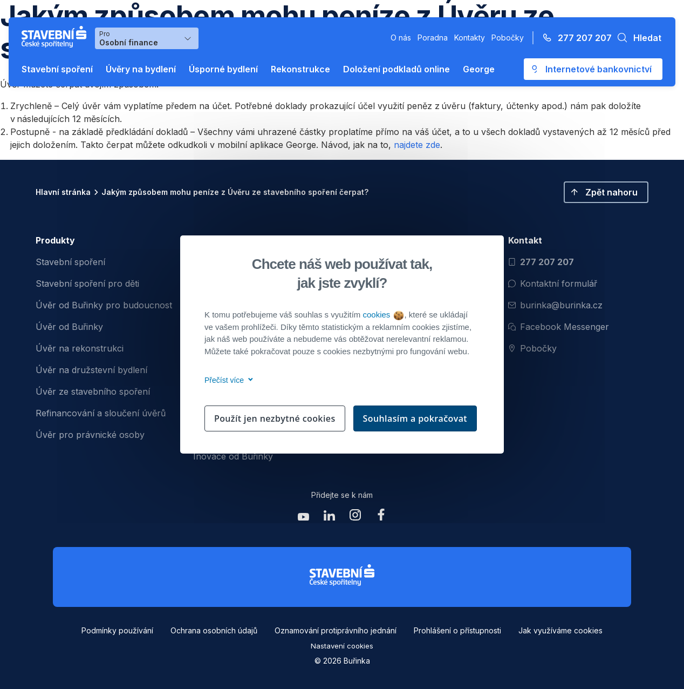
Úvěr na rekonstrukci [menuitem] (80, 348)
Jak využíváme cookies (560, 630)
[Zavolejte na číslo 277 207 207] (574, 38)
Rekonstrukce (300, 69)
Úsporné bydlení (223, 69)
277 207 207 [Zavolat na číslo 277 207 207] (541, 261)
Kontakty (469, 37)
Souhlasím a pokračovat (415, 418)
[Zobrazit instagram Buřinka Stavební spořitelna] (355, 517)
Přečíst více (226, 380)
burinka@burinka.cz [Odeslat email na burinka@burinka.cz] (555, 305)
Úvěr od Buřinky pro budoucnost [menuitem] (104, 305)
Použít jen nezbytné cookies (275, 418)
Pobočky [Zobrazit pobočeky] (532, 348)
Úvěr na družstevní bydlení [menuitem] (91, 369)
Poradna (433, 37)
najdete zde (417, 144)
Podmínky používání (117, 630)
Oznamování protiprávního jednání (335, 630)
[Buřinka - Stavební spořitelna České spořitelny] (56, 37)
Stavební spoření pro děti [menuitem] (87, 283)
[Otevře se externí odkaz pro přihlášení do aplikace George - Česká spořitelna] (593, 69)
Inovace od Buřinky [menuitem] (233, 456)
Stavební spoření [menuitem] (70, 261)
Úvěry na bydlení (141, 69)
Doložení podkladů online (396, 69)
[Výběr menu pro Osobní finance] (147, 38)
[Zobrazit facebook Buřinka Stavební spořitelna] (381, 517)
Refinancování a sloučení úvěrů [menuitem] (101, 413)
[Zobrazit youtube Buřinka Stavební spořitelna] (303, 517)
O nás (401, 37)
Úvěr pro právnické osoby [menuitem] (90, 434)
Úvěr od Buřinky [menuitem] (69, 326)
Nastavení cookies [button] (342, 645)
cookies (382, 314)
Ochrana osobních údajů (213, 630)
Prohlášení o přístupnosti (457, 630)
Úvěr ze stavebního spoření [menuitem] (93, 391)
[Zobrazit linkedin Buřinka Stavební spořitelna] (329, 517)
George (479, 69)
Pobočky (507, 37)
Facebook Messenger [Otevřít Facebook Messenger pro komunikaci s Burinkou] (558, 326)
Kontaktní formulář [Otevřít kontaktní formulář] (552, 283)
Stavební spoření (57, 69)
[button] (636, 38)
